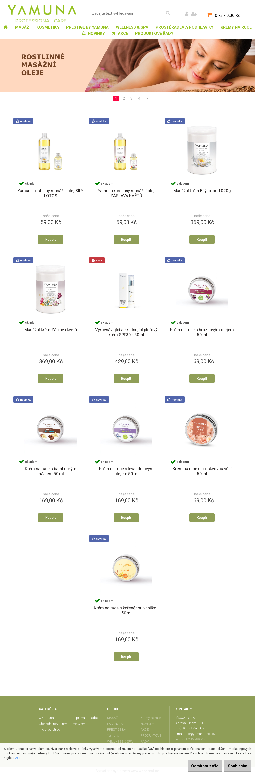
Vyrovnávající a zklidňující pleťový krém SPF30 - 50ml (126, 333)
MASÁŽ (112, 719)
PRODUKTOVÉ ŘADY (151, 739)
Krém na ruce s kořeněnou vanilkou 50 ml (126, 611)
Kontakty (78, 724)
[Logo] (42, 13)
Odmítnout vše (197, 766)
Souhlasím (235, 766)
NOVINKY (147, 724)
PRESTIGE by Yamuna (116, 733)
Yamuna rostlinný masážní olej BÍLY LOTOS (50, 193)
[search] (167, 13)
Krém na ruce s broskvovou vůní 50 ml (202, 472)
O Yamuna (46, 719)
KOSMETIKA (115, 724)
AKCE (145, 730)
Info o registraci (50, 730)
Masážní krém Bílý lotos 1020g (202, 190)
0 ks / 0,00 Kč (227, 15)
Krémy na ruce (151, 719)
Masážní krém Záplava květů (50, 330)
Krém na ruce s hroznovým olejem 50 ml (202, 333)
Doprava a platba (85, 719)
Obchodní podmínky (53, 724)
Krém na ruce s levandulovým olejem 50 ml (126, 472)
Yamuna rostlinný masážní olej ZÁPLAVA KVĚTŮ (126, 193)
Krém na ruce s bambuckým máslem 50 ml (50, 472)
